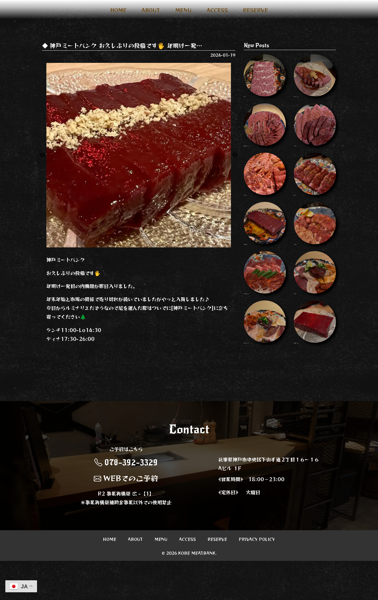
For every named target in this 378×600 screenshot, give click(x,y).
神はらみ (265, 79)
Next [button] (235, 155)
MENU (183, 10)
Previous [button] (42, 155)
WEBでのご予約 (126, 517)
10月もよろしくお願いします (265, 263)
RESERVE (255, 10)
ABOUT (150, 10)
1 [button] (130, 244)
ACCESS (217, 10)
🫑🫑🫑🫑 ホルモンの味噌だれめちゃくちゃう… (265, 325)
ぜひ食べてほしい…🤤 (315, 323)
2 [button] (138, 244)
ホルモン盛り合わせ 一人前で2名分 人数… (265, 387)
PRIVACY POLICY (257, 578)
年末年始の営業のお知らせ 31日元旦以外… (265, 144)
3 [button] (146, 244)
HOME (118, 10)
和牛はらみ (315, 203)
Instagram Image (315, 141)
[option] (138, 155)
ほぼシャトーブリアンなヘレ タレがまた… (315, 82)
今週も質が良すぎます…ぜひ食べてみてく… (315, 387)
